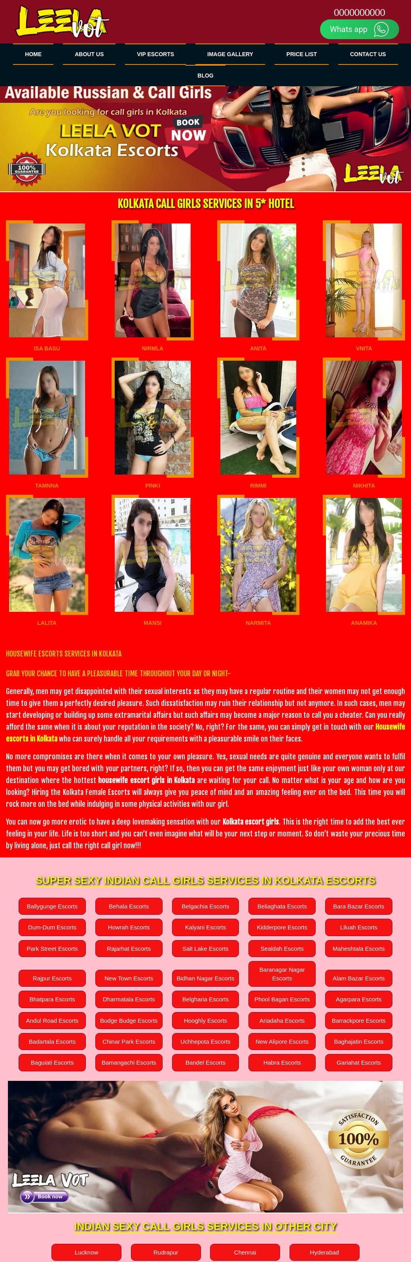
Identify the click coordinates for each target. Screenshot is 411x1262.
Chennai (245, 1252)
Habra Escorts (282, 1062)
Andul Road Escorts (52, 1020)
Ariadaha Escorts (282, 1020)
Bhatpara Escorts (52, 999)
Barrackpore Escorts (359, 1020)
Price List (301, 54)
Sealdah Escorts (282, 948)
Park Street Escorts (52, 948)
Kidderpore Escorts (282, 927)
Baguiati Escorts (52, 1062)
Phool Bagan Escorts (282, 999)
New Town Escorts (128, 978)
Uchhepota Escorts (205, 1041)
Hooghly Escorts (205, 1020)
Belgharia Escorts (205, 999)
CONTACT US (368, 54)
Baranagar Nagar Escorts (282, 973)
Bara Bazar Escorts (358, 906)
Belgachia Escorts (205, 906)
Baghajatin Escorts (359, 1041)
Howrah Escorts (129, 927)
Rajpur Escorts (52, 978)
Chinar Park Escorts (128, 1041)
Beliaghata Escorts (282, 906)
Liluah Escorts (358, 927)
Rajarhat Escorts (129, 948)
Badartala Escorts (52, 1041)
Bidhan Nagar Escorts (206, 978)
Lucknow (86, 1252)
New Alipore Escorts (282, 1041)
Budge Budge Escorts (128, 1020)
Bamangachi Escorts (129, 1062)
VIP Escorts (155, 54)
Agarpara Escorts (359, 999)
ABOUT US (89, 54)
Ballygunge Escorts (52, 906)
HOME (33, 54)
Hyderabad (324, 1252)
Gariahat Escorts (359, 1062)
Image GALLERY (230, 54)
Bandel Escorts (205, 1062)
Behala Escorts (129, 906)
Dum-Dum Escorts (52, 927)
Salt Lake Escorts (205, 948)
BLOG (205, 75)
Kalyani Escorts (205, 927)
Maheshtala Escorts (358, 948)
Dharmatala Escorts (129, 999)
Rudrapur (165, 1252)
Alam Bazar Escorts (358, 978)
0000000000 (359, 12)
